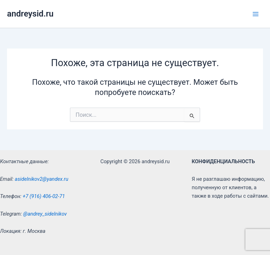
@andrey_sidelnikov (45, 214)
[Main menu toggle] (255, 14)
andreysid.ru (30, 14)
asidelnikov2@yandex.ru (41, 179)
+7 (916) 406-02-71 (43, 196)
